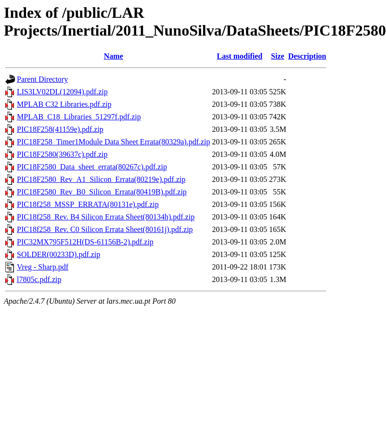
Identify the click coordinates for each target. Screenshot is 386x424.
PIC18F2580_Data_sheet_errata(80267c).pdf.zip (92, 167)
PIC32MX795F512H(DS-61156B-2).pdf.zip (85, 242)
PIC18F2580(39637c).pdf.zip (62, 154)
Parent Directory (42, 79)
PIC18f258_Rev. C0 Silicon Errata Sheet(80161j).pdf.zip (105, 229)
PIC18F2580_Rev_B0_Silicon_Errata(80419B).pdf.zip (102, 192)
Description (307, 56)
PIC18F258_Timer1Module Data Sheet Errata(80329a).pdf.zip (113, 142)
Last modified (239, 56)
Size (277, 56)
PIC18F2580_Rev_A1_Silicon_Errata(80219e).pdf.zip (101, 179)
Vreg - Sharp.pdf (42, 267)
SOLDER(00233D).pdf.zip (58, 254)
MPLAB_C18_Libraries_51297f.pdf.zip (79, 117)
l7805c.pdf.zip (39, 279)
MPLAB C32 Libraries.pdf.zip (64, 104)
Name (113, 56)
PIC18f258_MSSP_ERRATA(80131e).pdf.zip (88, 204)
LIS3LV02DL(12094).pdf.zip (62, 92)
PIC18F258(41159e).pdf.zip (60, 129)
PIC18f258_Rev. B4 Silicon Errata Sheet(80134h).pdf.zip (105, 217)
